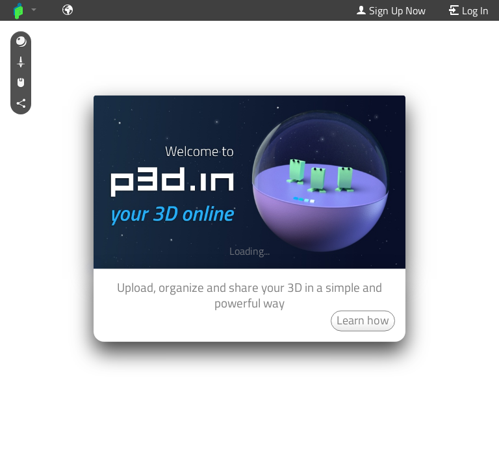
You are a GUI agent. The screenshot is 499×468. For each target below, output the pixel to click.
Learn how (363, 319)
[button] (20, 42)
